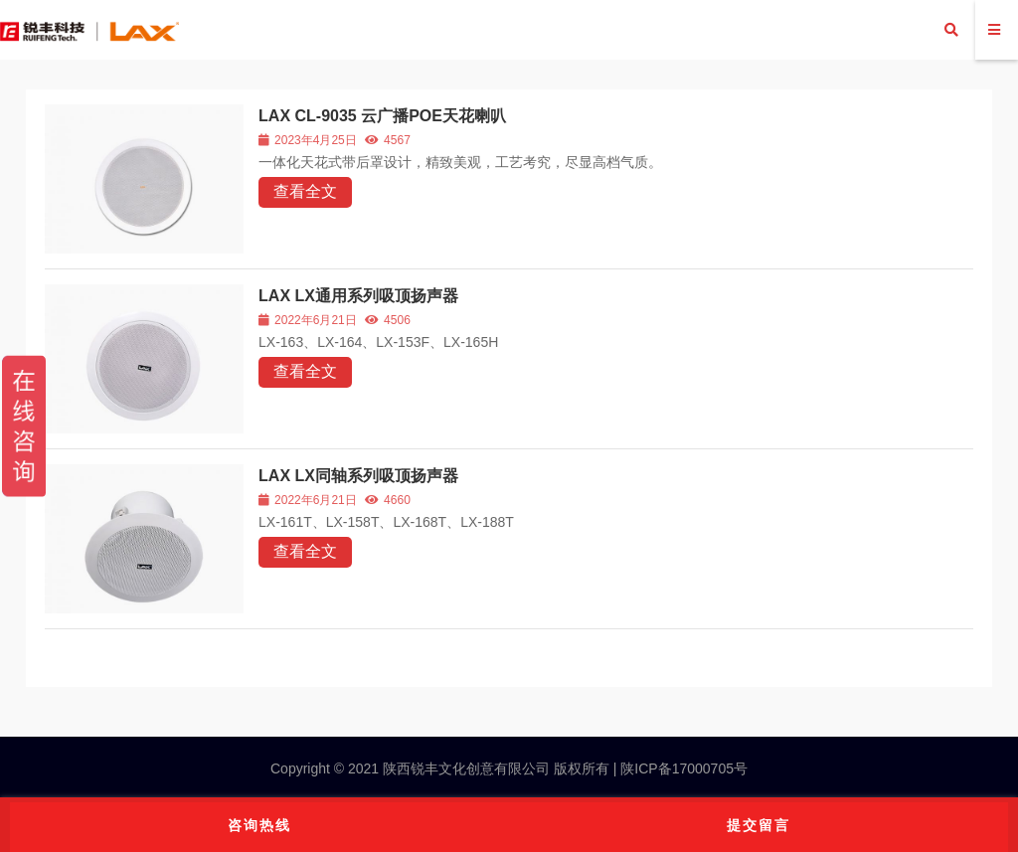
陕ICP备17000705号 (682, 768)
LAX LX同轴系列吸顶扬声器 (358, 475)
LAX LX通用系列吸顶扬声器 (358, 295)
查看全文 (305, 191)
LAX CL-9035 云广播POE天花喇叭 (382, 115)
